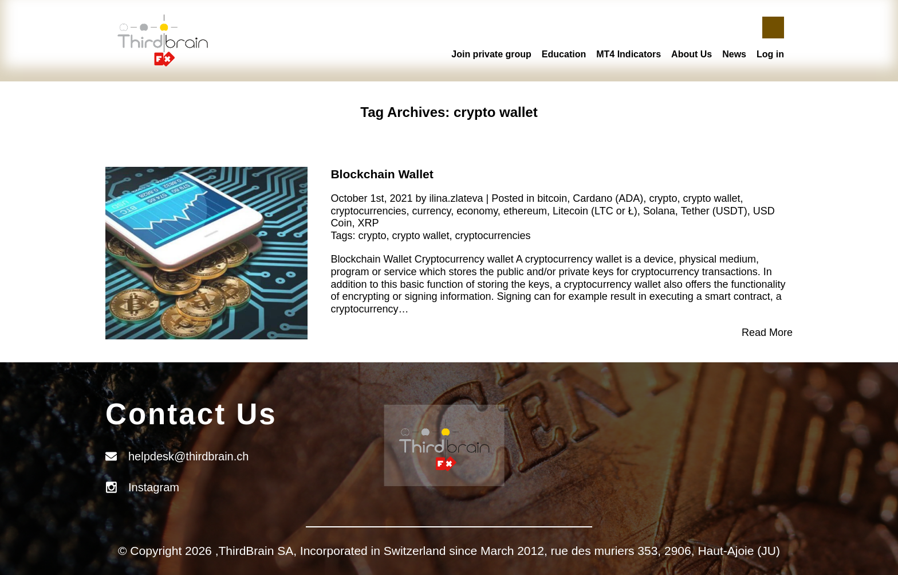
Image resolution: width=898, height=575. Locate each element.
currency (431, 211)
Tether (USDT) (714, 211)
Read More (767, 332)
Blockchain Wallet (381, 174)
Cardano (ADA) (608, 198)
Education (564, 54)
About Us (691, 54)
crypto (663, 198)
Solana (659, 211)
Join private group (491, 54)
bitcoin (552, 198)
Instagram (153, 487)
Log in (770, 54)
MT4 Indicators (628, 54)
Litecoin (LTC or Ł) (595, 211)
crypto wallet (711, 198)
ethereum (525, 211)
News (734, 54)
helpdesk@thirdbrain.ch (188, 456)
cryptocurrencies (368, 211)
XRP (368, 223)
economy (477, 211)
